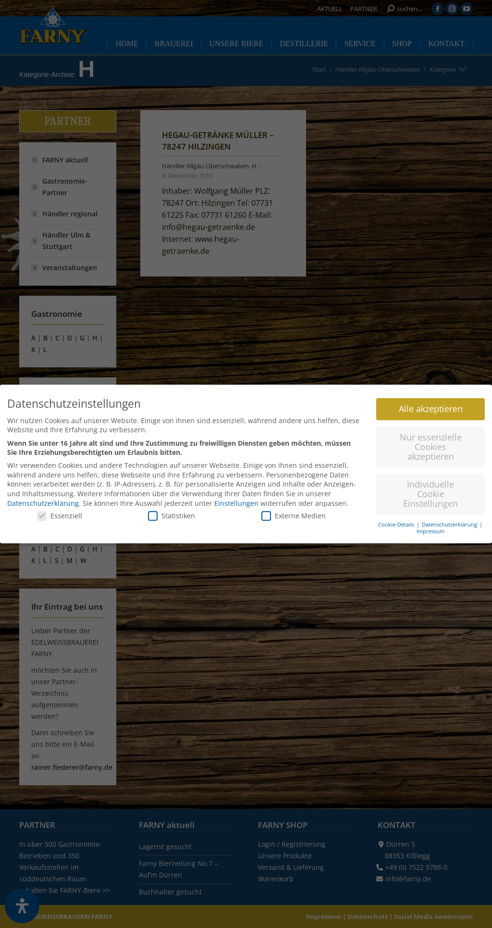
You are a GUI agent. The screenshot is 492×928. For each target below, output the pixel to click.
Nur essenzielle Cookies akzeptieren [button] (431, 439)
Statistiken (171, 508)
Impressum (430, 524)
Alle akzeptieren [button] (431, 401)
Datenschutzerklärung (43, 495)
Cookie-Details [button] (397, 517)
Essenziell (59, 508)
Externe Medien (293, 508)
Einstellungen (236, 495)
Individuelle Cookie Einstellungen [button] (430, 486)
